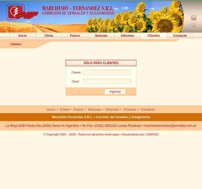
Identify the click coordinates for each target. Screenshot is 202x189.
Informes (127, 36)
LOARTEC (152, 134)
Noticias (101, 36)
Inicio (22, 36)
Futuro (75, 36)
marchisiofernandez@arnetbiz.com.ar (170, 126)
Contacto (180, 36)
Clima (49, 36)
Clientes (154, 36)
